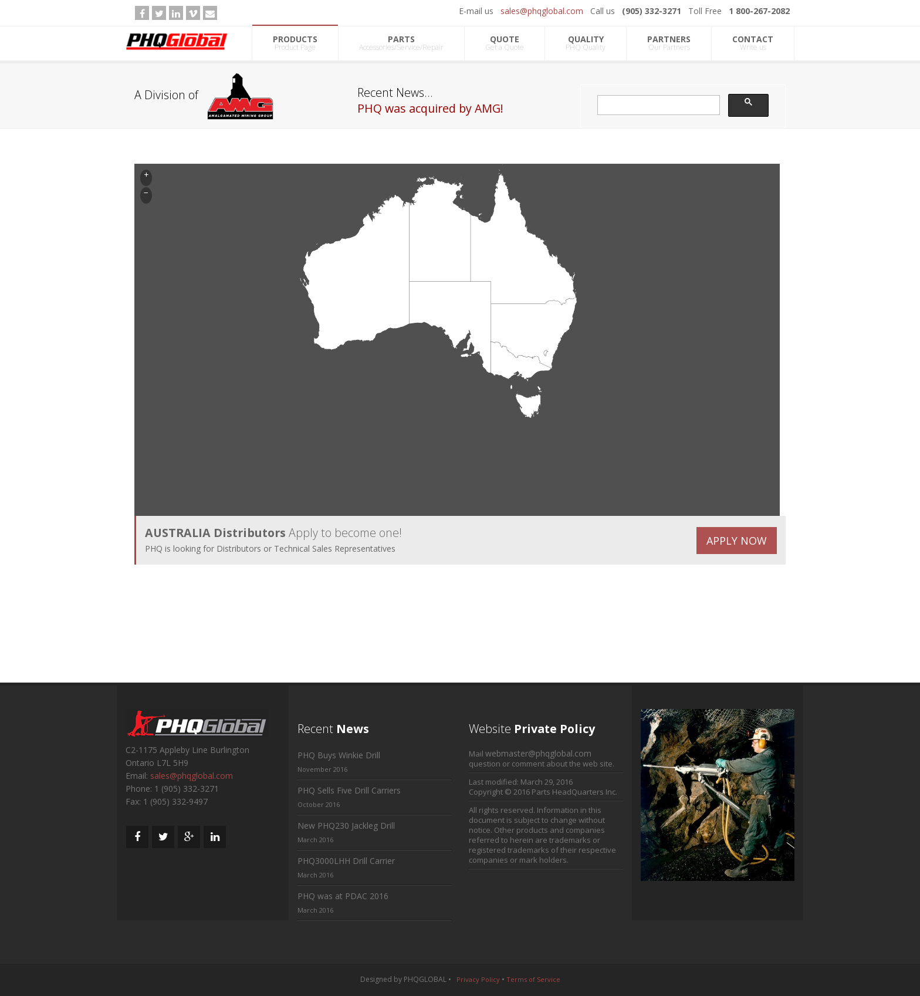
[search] (657, 105)
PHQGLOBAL (425, 979)
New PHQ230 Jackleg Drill (346, 825)
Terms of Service (533, 979)
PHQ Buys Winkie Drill (338, 755)
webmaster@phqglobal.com (538, 753)
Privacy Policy (478, 979)
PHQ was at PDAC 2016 (342, 896)
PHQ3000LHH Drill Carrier (346, 860)
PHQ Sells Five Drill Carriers (349, 790)
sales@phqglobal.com (541, 10)
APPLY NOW (736, 541)
